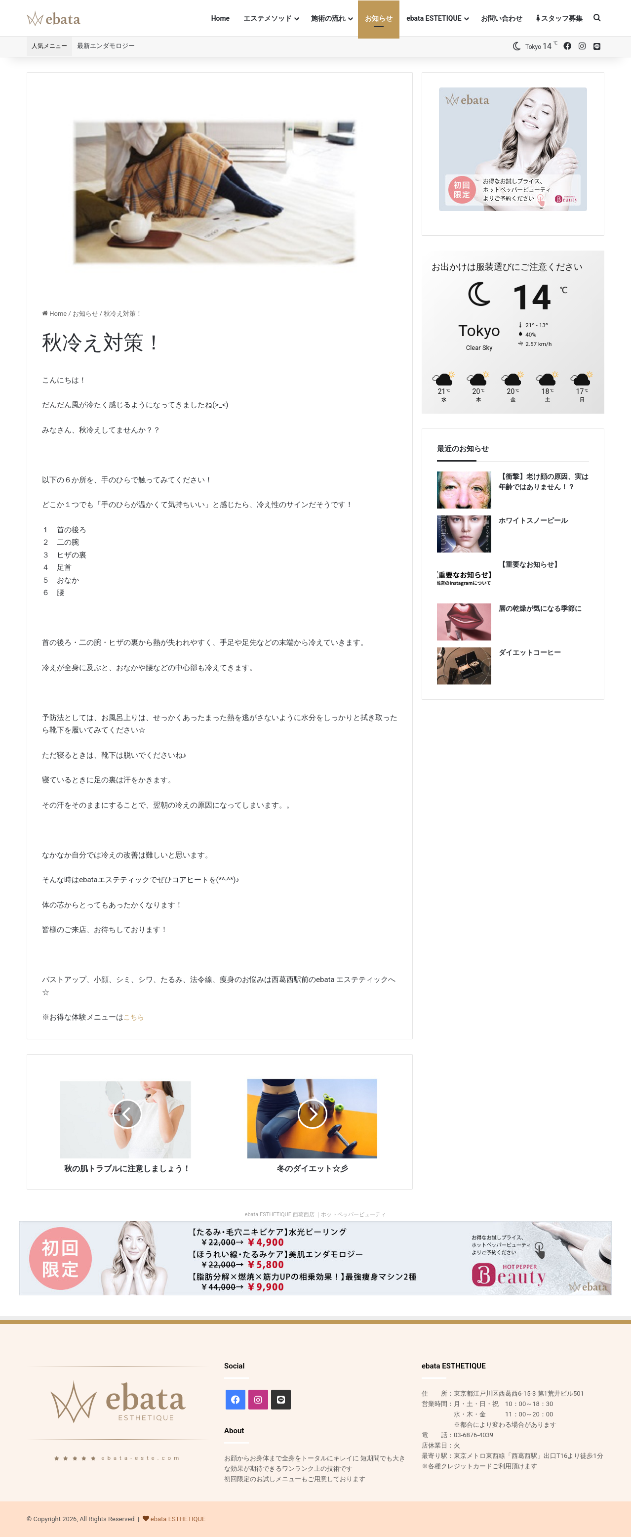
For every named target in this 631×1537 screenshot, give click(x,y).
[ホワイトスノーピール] (464, 534)
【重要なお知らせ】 (530, 564)
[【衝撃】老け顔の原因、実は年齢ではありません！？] (464, 490)
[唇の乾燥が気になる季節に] (464, 621)
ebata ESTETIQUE (433, 18)
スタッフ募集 (559, 18)
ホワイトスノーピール (533, 520)
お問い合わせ (501, 18)
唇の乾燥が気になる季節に (540, 608)
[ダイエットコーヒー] (464, 665)
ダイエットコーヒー (530, 652)
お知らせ (379, 18)
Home (220, 18)
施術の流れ (328, 18)
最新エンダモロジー (106, 45)
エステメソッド (267, 18)
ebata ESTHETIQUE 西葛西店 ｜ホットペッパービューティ (316, 1214)
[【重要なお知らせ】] (464, 578)
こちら (134, 1017)
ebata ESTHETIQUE (178, 1519)
